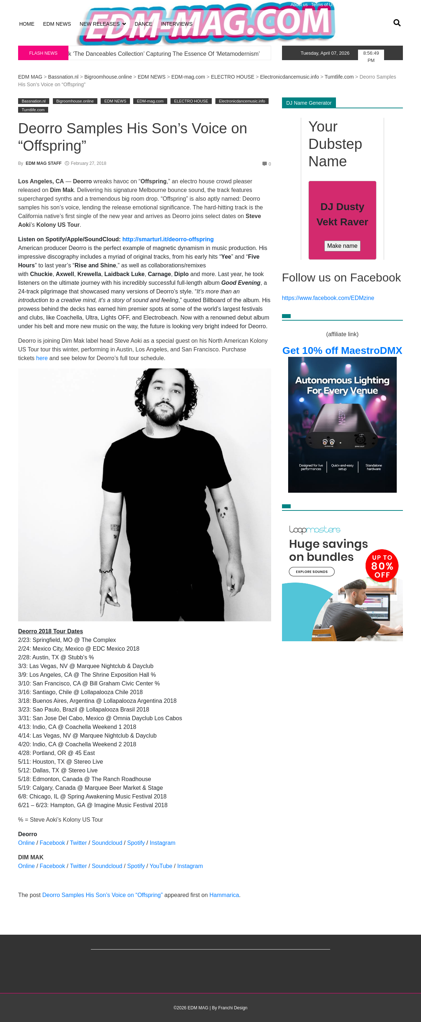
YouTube (161, 866)
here (42, 358)
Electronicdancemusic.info (289, 77)
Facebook (52, 843)
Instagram (163, 843)
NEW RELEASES (99, 24)
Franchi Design (233, 1007)
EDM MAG (30, 77)
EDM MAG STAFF (44, 163)
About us (299, 4)
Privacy (347, 4)
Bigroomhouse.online (108, 77)
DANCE (143, 24)
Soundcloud (107, 843)
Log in (24, 4)
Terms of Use (324, 4)
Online (26, 843)
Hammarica (224, 895)
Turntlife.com (339, 77)
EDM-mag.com (188, 77)
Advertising (368, 4)
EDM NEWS (57, 24)
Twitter (78, 843)
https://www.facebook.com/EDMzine (328, 298)
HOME (26, 24)
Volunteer (392, 4)
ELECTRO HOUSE (232, 77)
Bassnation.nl (63, 77)
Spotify (136, 843)
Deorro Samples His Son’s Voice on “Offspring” (102, 895)
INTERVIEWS (177, 24)
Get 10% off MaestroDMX (342, 350)
